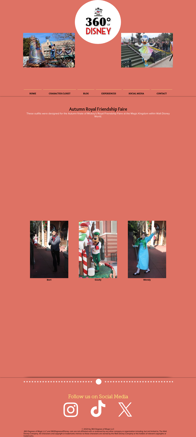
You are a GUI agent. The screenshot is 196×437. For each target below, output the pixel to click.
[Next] (70, 50)
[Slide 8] (63, 63)
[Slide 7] (59, 63)
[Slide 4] (47, 63)
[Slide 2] (35, 64)
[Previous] (28, 50)
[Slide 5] (55, 63)
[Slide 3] (39, 63)
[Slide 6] (43, 63)
